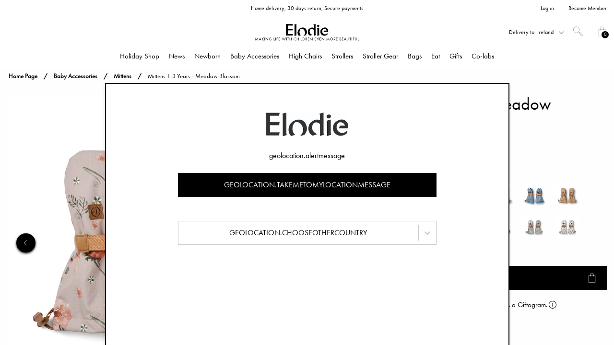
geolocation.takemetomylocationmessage (307, 185)
